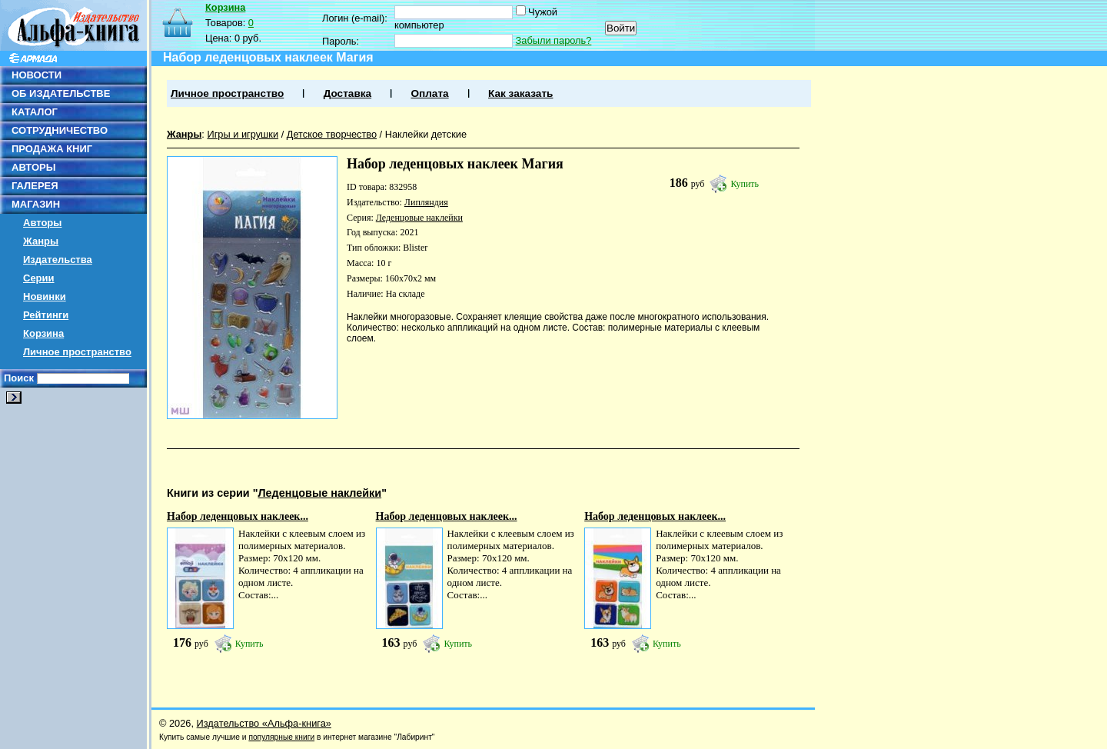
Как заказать (520, 93)
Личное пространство (77, 352)
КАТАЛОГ (35, 112)
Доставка (347, 93)
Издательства (57, 259)
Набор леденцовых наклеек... (237, 516)
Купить (744, 183)
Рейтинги (45, 315)
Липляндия (426, 202)
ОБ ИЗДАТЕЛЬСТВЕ (61, 93)
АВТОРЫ (33, 167)
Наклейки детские (426, 134)
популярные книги (281, 737)
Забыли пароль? (554, 40)
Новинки (44, 296)
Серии (39, 278)
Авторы (42, 222)
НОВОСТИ (37, 75)
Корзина (43, 333)
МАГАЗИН (36, 204)
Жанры (40, 241)
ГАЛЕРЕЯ (35, 185)
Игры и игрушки (242, 134)
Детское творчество (332, 134)
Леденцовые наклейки (419, 217)
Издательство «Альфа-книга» (264, 723)
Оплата (429, 93)
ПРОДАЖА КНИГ (52, 149)
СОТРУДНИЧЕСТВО (60, 130)
